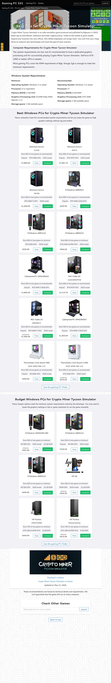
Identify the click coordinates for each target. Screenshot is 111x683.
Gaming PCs (31, 3)
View (37, 163)
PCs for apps (19, 8)
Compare (47, 163)
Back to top (55, 619)
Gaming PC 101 (7, 8)
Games (41, 3)
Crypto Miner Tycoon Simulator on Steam (55, 581)
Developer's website (55, 577)
